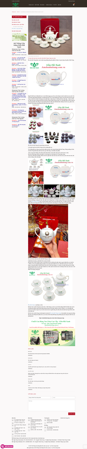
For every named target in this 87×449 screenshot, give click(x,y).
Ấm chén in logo (31, 304)
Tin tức (55, 4)
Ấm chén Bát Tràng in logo (55, 313)
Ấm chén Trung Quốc (16, 31)
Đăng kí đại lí (49, 4)
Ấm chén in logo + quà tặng (18, 24)
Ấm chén (42, 4)
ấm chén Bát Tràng (35, 201)
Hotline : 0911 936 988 (15, 1)
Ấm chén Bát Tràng (16, 22)
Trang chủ (31, 4)
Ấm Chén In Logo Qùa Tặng (18, 26)
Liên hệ (59, 4)
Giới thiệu (37, 4)
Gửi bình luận (72, 413)
